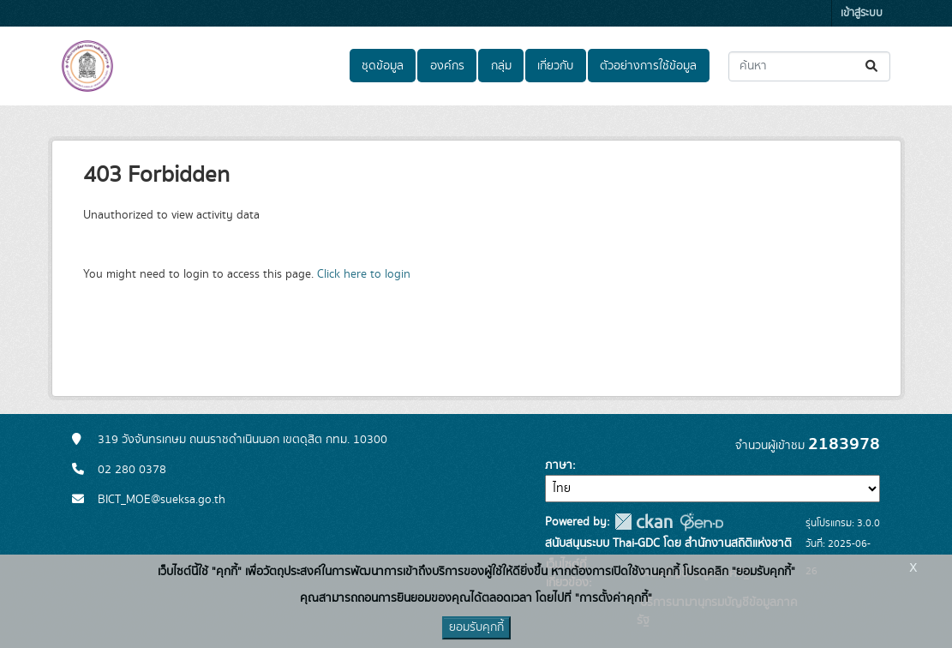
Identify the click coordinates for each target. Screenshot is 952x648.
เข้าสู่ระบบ (862, 13)
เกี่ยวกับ (555, 66)
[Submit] (872, 66)
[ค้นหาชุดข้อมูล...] (809, 66)
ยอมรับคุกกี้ (476, 627)
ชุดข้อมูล (383, 66)
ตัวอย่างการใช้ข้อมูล (648, 66)
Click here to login (363, 274)
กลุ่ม (501, 66)
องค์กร (447, 66)
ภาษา (558, 465)
